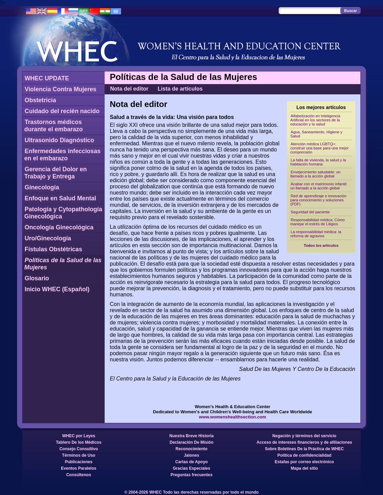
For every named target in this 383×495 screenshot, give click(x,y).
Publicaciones (79, 461)
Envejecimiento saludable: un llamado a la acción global (315, 174)
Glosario (37, 278)
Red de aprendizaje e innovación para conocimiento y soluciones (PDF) (318, 200)
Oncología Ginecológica (59, 227)
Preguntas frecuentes (192, 474)
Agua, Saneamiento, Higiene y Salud (316, 134)
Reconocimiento (191, 448)
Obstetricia (40, 100)
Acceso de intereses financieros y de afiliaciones (304, 442)
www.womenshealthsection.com (232, 416)
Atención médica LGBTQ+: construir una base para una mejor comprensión (319, 148)
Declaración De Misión (191, 442)
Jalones (191, 455)
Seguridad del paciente (310, 212)
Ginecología (42, 187)
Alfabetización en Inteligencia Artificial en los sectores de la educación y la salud (315, 120)
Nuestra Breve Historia (191, 435)
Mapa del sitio (304, 468)
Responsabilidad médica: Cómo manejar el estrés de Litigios (317, 222)
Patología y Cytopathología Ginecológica (63, 213)
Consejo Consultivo (79, 448)
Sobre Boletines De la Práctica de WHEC (304, 448)
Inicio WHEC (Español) (57, 289)
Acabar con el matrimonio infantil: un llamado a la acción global (318, 186)
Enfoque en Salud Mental (60, 198)
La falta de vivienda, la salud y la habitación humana (318, 162)
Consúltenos (78, 474)
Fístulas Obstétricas (53, 249)
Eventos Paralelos (78, 468)
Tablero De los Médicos (78, 442)
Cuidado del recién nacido (62, 111)
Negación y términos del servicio (304, 435)
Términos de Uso (78, 455)
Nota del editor (129, 89)
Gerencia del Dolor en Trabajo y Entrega (55, 173)
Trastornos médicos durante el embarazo (53, 126)
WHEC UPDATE (47, 78)
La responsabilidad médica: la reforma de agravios (315, 234)
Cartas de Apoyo (191, 461)
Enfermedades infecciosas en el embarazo (62, 155)
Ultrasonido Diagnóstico (59, 140)
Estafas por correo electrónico (304, 461)
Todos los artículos (321, 245)
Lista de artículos (180, 89)
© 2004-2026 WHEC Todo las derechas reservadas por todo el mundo (191, 492)
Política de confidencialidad (304, 455)
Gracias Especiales (191, 468)
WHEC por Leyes (78, 435)
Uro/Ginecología (48, 238)
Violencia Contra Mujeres (60, 89)
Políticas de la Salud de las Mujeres (63, 264)
